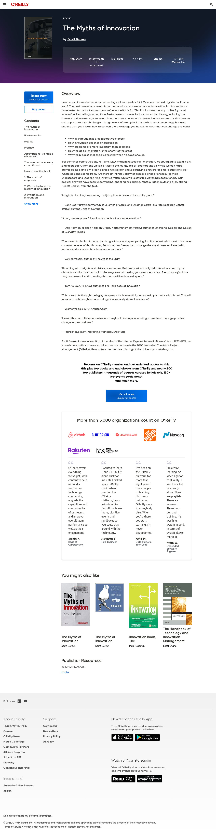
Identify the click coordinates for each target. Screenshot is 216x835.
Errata (65, 672)
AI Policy (48, 741)
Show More (31, 203)
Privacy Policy (51, 736)
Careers (8, 731)
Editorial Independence (53, 826)
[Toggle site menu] (4, 4)
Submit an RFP (12, 757)
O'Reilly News (11, 736)
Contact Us (50, 726)
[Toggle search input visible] (212, 4)
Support (49, 719)
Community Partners (16, 747)
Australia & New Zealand (18, 785)
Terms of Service (12, 826)
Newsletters (50, 731)
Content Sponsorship (16, 768)
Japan (7, 790)
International (13, 779)
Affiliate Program (14, 752)
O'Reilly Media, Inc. (179, 60)
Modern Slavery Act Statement (84, 826)
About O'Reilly (14, 719)
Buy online (38, 109)
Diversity (8, 762)
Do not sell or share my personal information (27, 815)
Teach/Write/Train (15, 726)
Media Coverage (13, 741)
